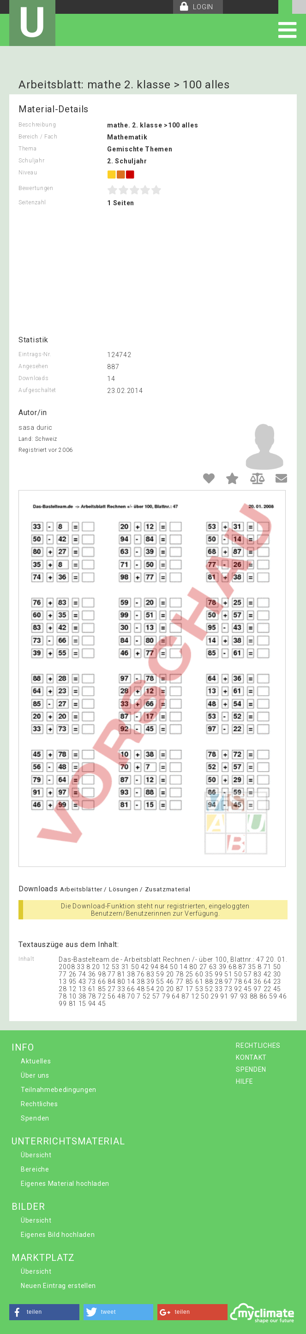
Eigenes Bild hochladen (58, 1234)
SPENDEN (251, 1069)
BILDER (28, 1206)
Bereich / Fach (38, 136)
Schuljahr (31, 160)
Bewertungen (36, 188)
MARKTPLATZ (43, 1257)
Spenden (35, 1118)
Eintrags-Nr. (34, 354)
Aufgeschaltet (37, 390)
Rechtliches (39, 1104)
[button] (44, 1312)
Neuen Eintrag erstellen (58, 1285)
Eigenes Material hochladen (65, 1183)
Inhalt (26, 959)
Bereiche (35, 1169)
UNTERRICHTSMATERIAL (68, 1141)
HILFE (244, 1081)
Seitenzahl (32, 202)
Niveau (27, 172)
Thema (27, 148)
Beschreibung (37, 124)
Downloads (33, 378)
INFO (23, 1047)
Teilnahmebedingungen (58, 1089)
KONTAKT (251, 1057)
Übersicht (36, 1155)
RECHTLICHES (258, 1045)
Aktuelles (36, 1061)
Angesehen (33, 366)
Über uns (35, 1075)
